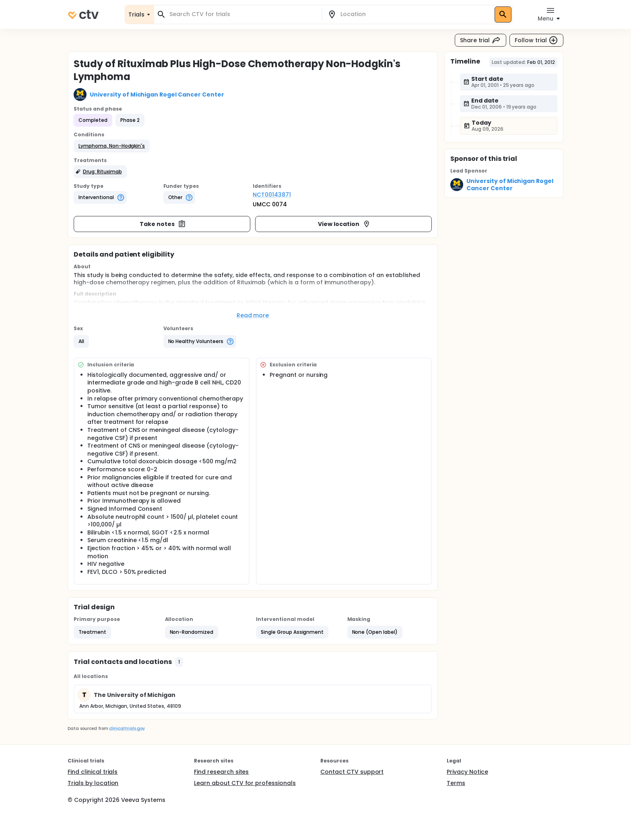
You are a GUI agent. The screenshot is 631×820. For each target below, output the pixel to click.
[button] (112, 146)
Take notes (163, 224)
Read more (253, 315)
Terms (456, 783)
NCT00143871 (272, 194)
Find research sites (221, 771)
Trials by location (93, 783)
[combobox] (242, 14)
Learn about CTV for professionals (245, 783)
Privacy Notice (467, 771)
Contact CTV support (352, 771)
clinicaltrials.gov (126, 728)
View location (344, 224)
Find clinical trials (93, 771)
